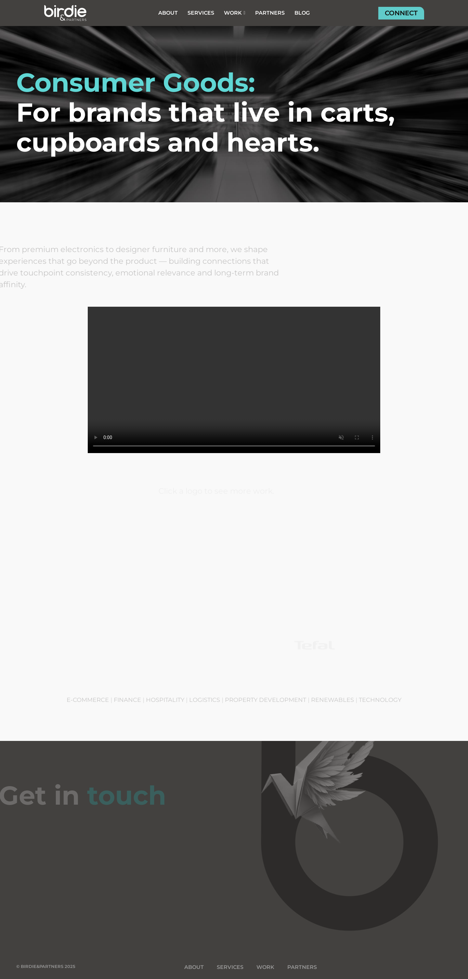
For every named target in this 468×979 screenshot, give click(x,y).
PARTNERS (302, 967)
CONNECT (401, 13)
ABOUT (194, 967)
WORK (265, 967)
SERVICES (230, 967)
